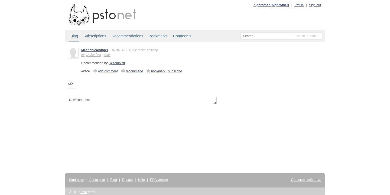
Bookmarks (158, 36)
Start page (76, 180)
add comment (105, 71)
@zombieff (117, 63)
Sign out (315, 5)
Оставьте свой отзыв (306, 180)
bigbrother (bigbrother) (271, 5)
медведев (93, 55)
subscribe (175, 71)
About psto (97, 180)
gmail (106, 55)
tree (70, 82)
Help (141, 180)
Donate (127, 180)
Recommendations (127, 36)
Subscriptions (94, 36)
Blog (74, 36)
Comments (182, 36)
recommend (132, 71)
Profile (299, 5)
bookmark (155, 71)
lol (82, 55)
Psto (83, 192)
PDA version (159, 180)
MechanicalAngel (94, 50)
